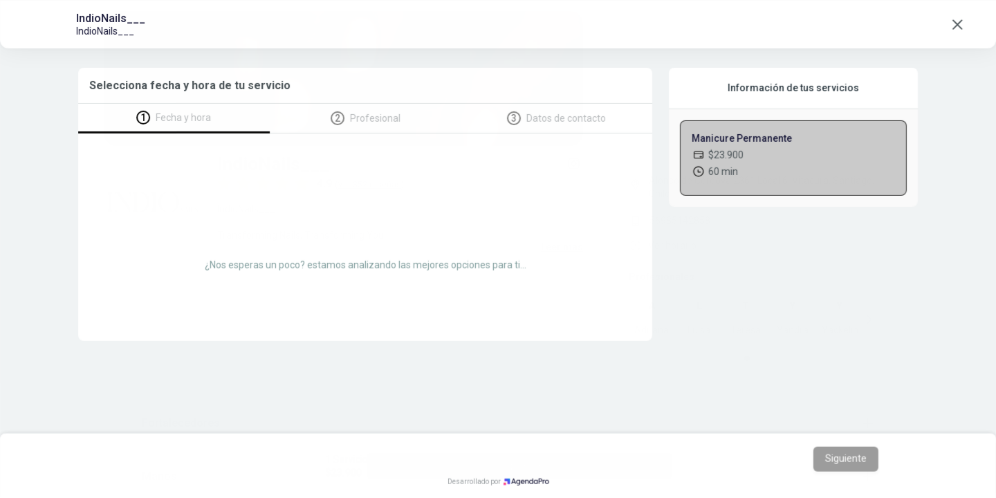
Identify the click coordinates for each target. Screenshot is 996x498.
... (557, 247)
